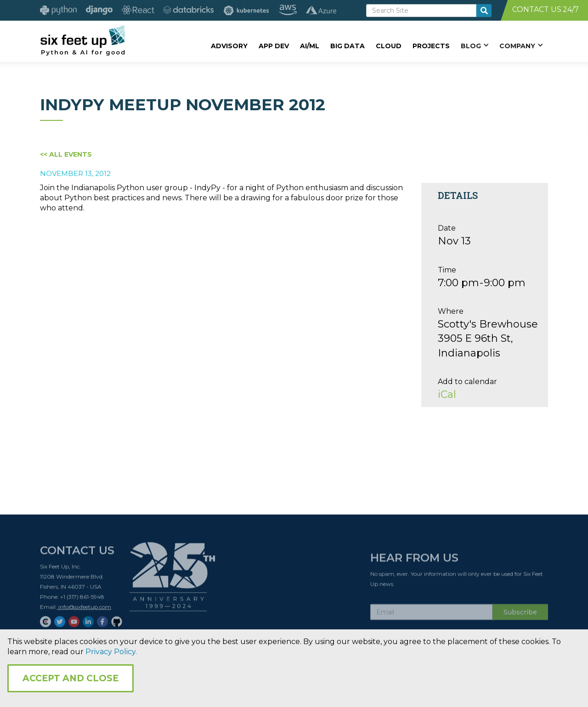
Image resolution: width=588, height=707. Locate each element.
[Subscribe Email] (431, 614)
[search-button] (484, 10)
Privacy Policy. (111, 651)
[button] (474, 45)
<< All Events (66, 154)
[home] (82, 40)
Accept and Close (71, 678)
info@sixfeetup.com (84, 609)
